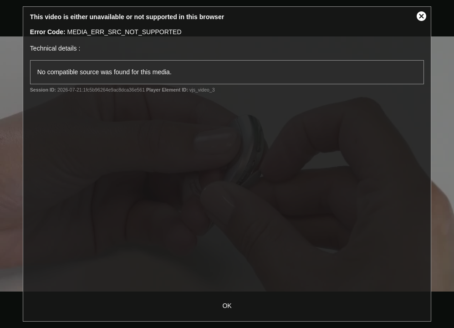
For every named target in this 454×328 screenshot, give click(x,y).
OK (226, 305)
